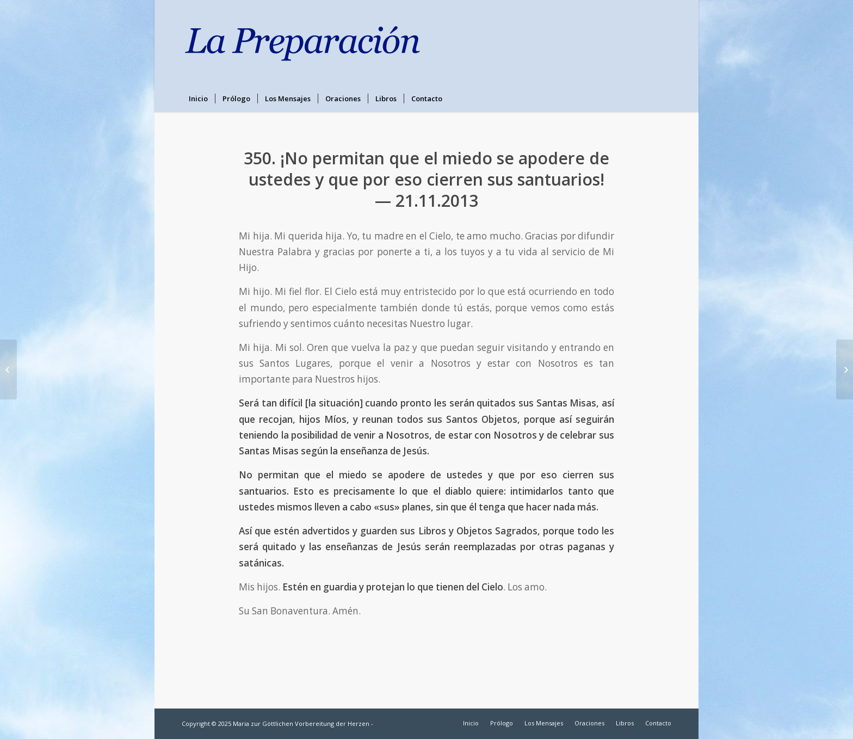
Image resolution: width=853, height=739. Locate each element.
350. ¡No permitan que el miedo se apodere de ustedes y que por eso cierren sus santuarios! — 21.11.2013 (426, 179)
